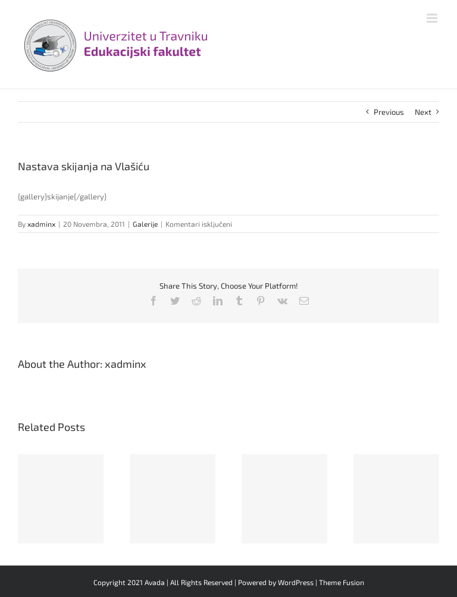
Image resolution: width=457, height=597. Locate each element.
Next (423, 112)
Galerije (145, 224)
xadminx (41, 224)
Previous (389, 112)
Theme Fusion (341, 582)
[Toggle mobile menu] (433, 18)
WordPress (296, 582)
